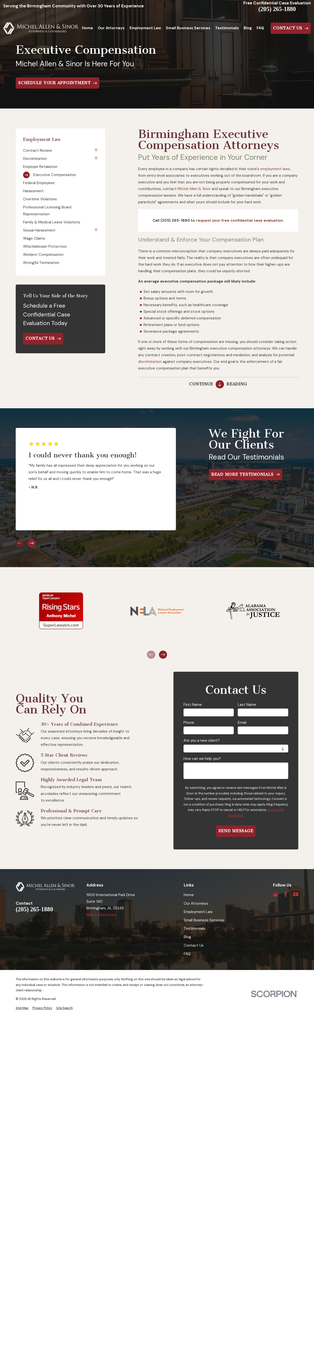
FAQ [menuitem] (260, 28)
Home (189, 894)
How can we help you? (202, 758)
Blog (187, 936)
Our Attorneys (196, 903)
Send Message (235, 831)
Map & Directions (101, 914)
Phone (188, 722)
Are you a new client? (201, 740)
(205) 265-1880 (277, 9)
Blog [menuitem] (248, 28)
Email (242, 722)
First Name (192, 704)
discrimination (150, 361)
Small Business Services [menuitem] (188, 28)
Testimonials (194, 928)
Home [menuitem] (87, 28)
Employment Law (198, 911)
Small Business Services (204, 920)
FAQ (187, 953)
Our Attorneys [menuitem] (111, 28)
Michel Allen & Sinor (194, 188)
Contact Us (194, 945)
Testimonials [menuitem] (227, 28)
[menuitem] (57, 151)
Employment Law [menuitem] (145, 28)
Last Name (247, 704)
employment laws (275, 168)
